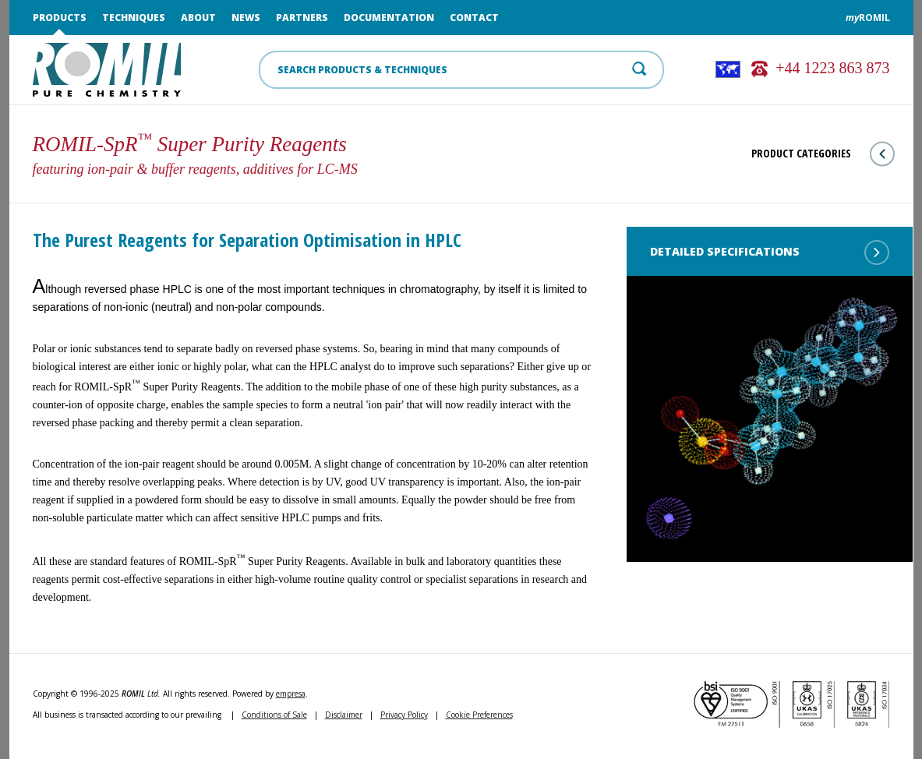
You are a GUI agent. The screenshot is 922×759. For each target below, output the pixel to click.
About (198, 17)
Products (60, 17)
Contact (474, 17)
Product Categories (823, 154)
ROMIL (868, 17)
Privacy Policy (404, 714)
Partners (302, 17)
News (245, 17)
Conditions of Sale (274, 714)
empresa (291, 693)
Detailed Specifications (769, 252)
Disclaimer (343, 714)
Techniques (133, 17)
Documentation (389, 17)
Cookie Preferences (479, 714)
